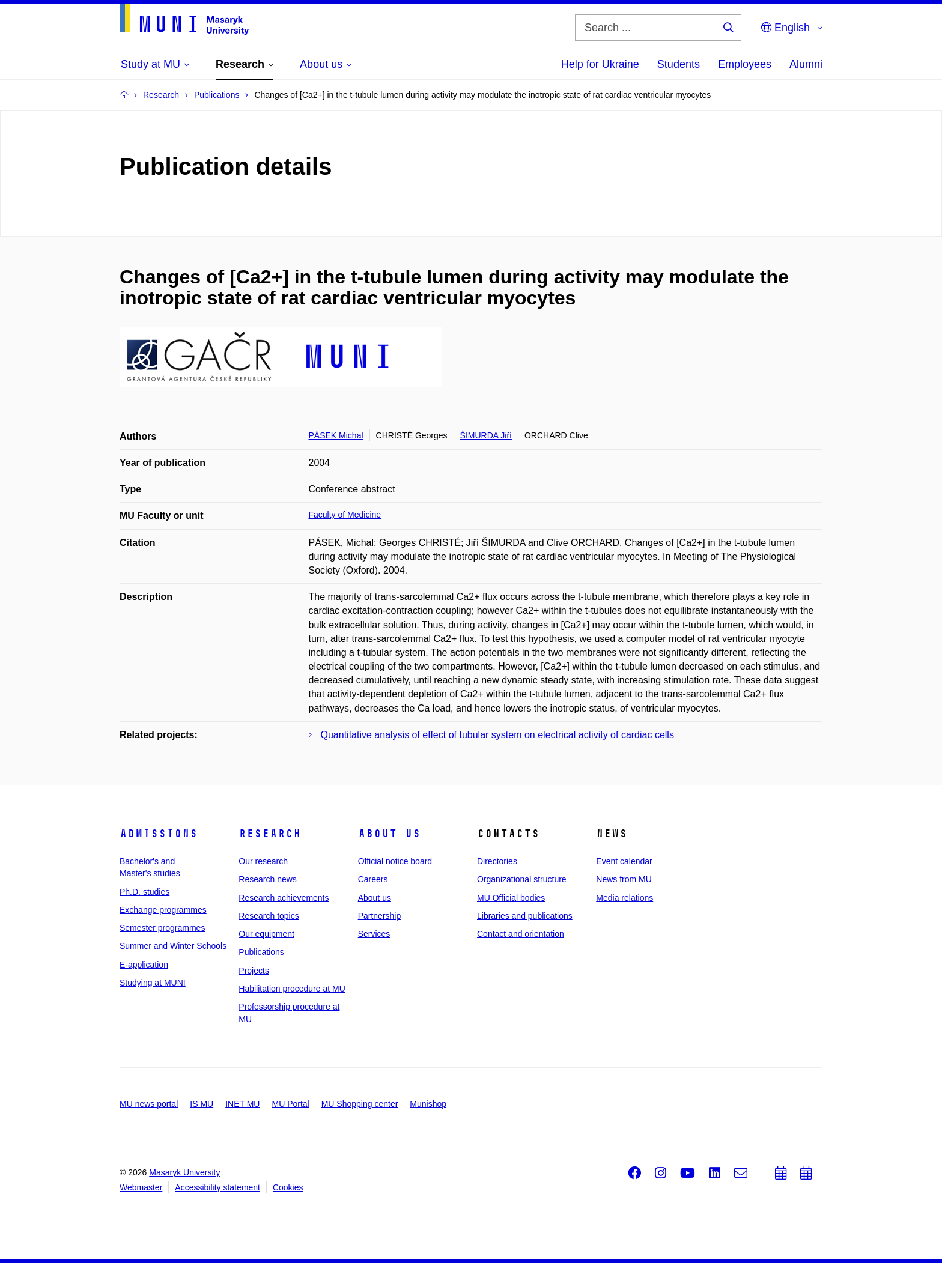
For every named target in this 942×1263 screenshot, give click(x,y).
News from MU (624, 879)
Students (678, 64)
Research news (268, 879)
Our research (263, 861)
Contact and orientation (520, 934)
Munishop (428, 1104)
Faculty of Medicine (345, 514)
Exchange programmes (163, 910)
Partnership (379, 916)
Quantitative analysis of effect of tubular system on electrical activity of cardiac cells (497, 735)
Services (374, 934)
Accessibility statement (217, 1187)
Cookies (288, 1187)
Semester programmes (162, 928)
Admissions (159, 833)
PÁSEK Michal (336, 435)
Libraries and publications (525, 916)
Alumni (805, 64)
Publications (261, 952)
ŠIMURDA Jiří (486, 435)
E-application (144, 964)
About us (389, 833)
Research (270, 833)
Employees (744, 64)
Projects (254, 970)
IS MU (201, 1104)
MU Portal (290, 1104)
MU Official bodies (511, 898)
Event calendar (624, 861)
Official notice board (395, 861)
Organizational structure (522, 879)
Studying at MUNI (153, 982)
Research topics (269, 916)
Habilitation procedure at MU (292, 988)
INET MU (242, 1104)
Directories (497, 861)
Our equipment (266, 934)
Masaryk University (184, 1172)
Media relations (624, 898)
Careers (373, 879)
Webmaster (141, 1187)
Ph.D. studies (144, 892)
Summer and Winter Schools (173, 946)
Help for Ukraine (600, 64)
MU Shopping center (359, 1104)
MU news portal (149, 1104)
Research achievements (284, 898)
